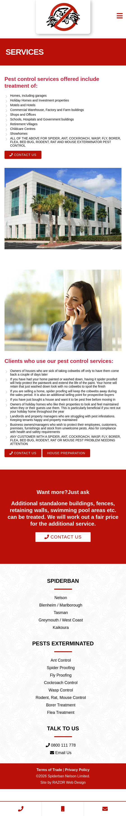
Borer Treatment (61, 728)
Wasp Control (61, 712)
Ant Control (60, 679)
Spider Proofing (60, 687)
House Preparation (63, 466)
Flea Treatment (61, 736)
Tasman (60, 629)
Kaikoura (60, 645)
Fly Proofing (60, 695)
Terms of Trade (51, 795)
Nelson (61, 613)
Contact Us (22, 159)
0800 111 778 (61, 770)
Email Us (61, 778)
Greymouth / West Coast (61, 637)
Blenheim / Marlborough (61, 621)
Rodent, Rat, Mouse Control (61, 720)
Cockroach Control (60, 703)
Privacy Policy (76, 795)
